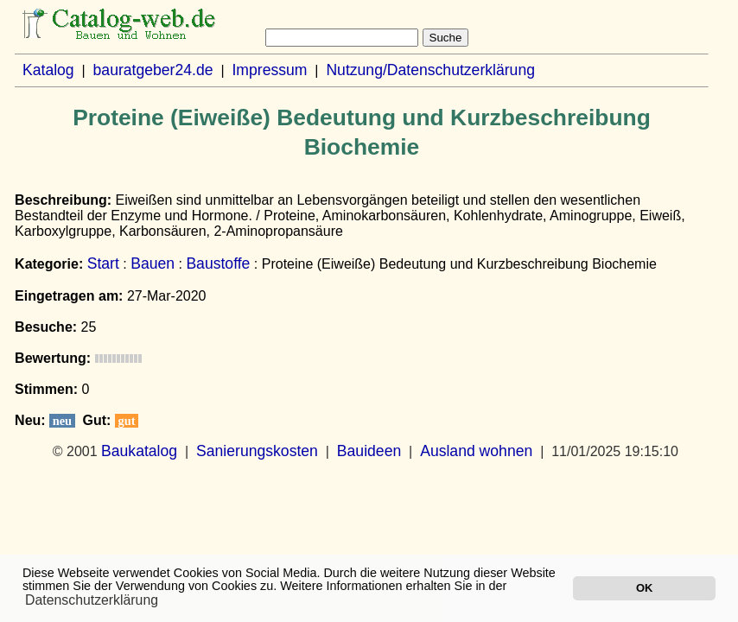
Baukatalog (139, 451)
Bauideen (369, 451)
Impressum (269, 70)
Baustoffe (218, 263)
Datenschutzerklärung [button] (91, 600)
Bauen (152, 263)
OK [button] (644, 587)
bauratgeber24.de (153, 70)
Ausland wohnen (476, 451)
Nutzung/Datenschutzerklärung (430, 70)
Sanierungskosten (257, 451)
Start (103, 263)
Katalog (48, 70)
